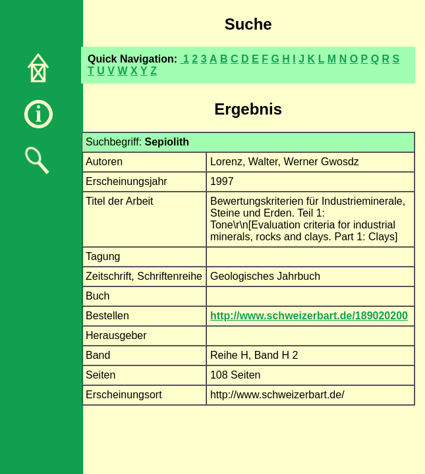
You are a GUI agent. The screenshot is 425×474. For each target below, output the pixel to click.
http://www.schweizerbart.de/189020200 (309, 315)
